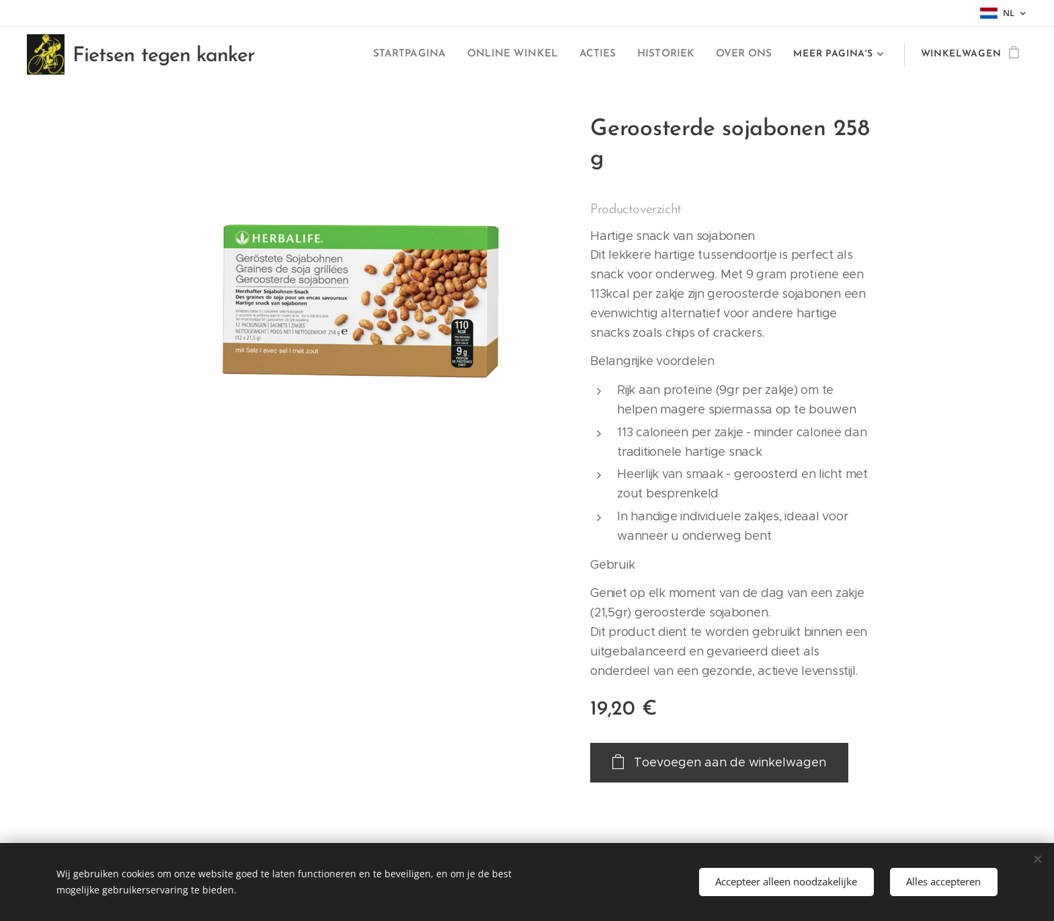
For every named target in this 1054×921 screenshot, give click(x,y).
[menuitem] (332, 54)
